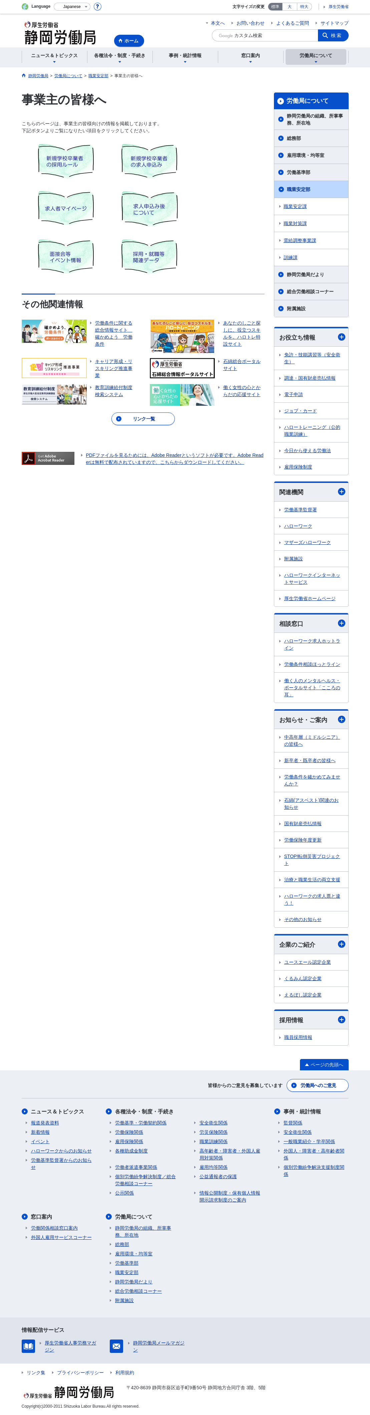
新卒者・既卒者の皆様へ (310, 760)
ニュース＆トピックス (57, 1111)
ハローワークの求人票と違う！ (312, 899)
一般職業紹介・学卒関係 (309, 1141)
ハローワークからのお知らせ (61, 1151)
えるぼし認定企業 (303, 995)
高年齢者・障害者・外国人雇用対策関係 (230, 1154)
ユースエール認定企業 (307, 962)
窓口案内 (41, 1217)
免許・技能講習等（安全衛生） (312, 358)
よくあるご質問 (292, 23)
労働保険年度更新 (303, 840)
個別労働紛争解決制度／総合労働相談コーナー (145, 1180)
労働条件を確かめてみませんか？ (312, 780)
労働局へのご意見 (318, 1085)
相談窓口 (312, 623)
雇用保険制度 (298, 467)
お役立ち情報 (312, 337)
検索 (336, 35)
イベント (40, 1141)
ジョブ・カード (300, 410)
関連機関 (312, 492)
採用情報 (312, 1020)
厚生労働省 (339, 6)
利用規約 (124, 1372)
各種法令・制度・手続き (144, 1111)
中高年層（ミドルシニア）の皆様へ (312, 740)
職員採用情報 (298, 1037)
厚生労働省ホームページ (310, 598)
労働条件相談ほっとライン (312, 664)
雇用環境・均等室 (305, 155)
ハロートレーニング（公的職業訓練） (312, 430)
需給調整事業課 (300, 240)
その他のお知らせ (303, 919)
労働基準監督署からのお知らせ (61, 1164)
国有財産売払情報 (303, 823)
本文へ (218, 23)
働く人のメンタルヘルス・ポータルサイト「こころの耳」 (312, 687)
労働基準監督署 (300, 509)
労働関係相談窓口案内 (54, 1228)
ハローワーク (298, 526)
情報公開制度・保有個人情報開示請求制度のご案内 (230, 1196)
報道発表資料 (45, 1122)
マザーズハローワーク (307, 542)
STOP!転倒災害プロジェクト (312, 860)
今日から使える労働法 (307, 450)
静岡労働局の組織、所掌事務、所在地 (315, 119)
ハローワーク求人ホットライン (312, 644)
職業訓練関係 (214, 1141)
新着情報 (40, 1132)
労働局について (308, 101)
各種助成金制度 (131, 1151)
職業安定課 (295, 206)
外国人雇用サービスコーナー (61, 1237)
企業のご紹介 (312, 944)
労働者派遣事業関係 (136, 1167)
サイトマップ (335, 23)
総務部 (294, 138)
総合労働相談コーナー (310, 291)
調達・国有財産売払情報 (310, 378)
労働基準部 (298, 172)
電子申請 (293, 394)
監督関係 (293, 1122)
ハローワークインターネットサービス (312, 578)
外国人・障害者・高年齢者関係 (314, 1154)
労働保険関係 (129, 1132)
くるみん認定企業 (303, 978)
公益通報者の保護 (218, 1176)
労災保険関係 (214, 1132)
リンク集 (36, 1372)
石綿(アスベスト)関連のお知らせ (311, 804)
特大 (304, 6)
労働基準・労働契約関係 (140, 1122)
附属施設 (296, 308)
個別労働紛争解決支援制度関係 (314, 1171)
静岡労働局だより (305, 274)
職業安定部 (298, 189)
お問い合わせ (251, 23)
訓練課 (291, 257)
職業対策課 (295, 223)
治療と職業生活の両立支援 (312, 879)
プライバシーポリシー (80, 1372)
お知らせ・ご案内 (312, 719)
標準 (275, 6)
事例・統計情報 (302, 1111)
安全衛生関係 (214, 1122)
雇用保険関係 (129, 1141)
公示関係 (124, 1193)
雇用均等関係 (214, 1167)
